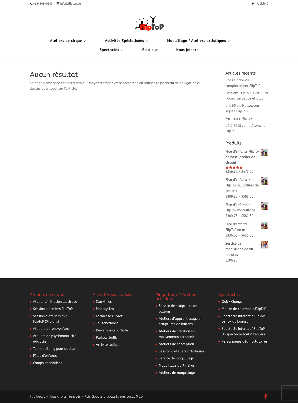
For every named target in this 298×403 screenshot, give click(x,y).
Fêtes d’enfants (45, 356)
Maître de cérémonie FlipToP (244, 309)
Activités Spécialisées (124, 41)
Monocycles (105, 309)
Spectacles (109, 50)
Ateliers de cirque (66, 41)
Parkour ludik (106, 338)
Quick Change (232, 302)
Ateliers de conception (176, 344)
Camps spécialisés (47, 363)
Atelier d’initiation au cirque (55, 302)
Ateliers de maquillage (177, 373)
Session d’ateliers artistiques (181, 351)
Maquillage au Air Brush (177, 366)
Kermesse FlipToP (238, 119)
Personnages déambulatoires (245, 342)
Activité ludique (108, 345)
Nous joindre (187, 50)
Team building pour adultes (54, 349)
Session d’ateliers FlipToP (53, 309)
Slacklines (104, 302)
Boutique (150, 50)
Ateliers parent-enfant (51, 329)
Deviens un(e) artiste (112, 330)
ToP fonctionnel (108, 323)
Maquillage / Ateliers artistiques (196, 41)
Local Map (134, 397)
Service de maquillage (176, 358)
